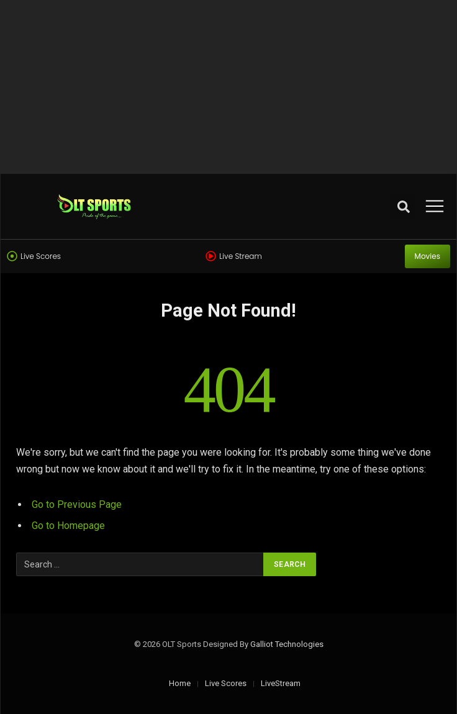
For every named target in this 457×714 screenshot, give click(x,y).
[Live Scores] (12, 256)
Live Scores (40, 256)
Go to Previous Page (77, 504)
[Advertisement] (228, 87)
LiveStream (281, 683)
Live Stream (240, 256)
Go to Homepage (68, 525)
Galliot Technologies (287, 644)
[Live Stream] (211, 256)
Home (180, 683)
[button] (403, 206)
